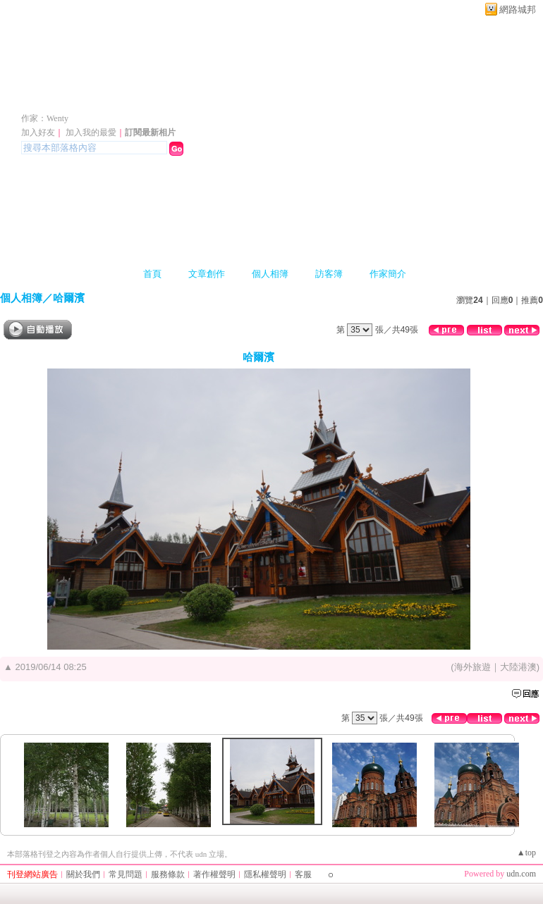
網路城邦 (517, 9)
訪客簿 (329, 273)
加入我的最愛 (91, 132)
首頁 (152, 273)
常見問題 (125, 874)
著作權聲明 (214, 874)
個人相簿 (270, 273)
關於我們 (83, 874)
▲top (526, 852)
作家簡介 (388, 273)
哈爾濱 (69, 298)
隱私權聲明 (265, 874)
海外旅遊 (472, 667)
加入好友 (38, 132)
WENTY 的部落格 (100, 98)
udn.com (521, 874)
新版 (238, 98)
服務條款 (168, 874)
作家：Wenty (44, 118)
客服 (303, 874)
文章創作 (206, 273)
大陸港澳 (518, 667)
